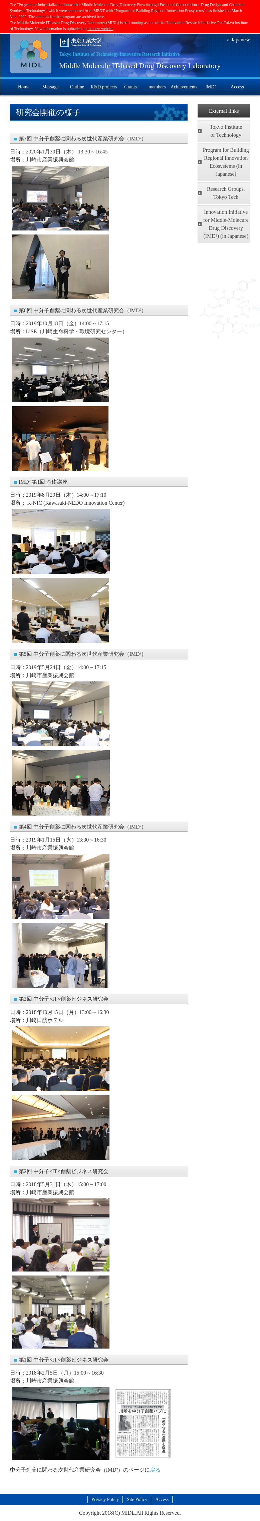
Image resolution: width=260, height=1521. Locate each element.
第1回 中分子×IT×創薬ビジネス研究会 (63, 1360)
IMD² (210, 86)
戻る (155, 1470)
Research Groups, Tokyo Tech (226, 193)
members (157, 86)
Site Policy (137, 1499)
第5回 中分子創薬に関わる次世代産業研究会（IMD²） (83, 654)
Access (237, 86)
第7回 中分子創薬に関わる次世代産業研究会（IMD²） (83, 138)
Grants (130, 86)
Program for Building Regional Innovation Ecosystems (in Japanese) (226, 162)
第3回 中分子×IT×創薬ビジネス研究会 (63, 999)
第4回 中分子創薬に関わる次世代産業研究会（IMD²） (83, 827)
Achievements (184, 86)
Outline (77, 86)
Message (50, 86)
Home (23, 86)
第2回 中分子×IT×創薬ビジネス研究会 (63, 1171)
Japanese (240, 39)
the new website (100, 28)
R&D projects (104, 86)
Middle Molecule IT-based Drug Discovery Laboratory (140, 65)
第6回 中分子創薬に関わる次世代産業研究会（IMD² (80, 310)
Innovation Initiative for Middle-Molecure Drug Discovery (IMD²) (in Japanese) (226, 224)
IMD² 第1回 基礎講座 (43, 482)
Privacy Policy (105, 1499)
